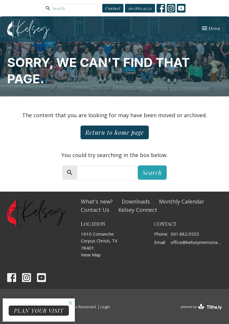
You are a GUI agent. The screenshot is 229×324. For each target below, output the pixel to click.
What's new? (97, 201)
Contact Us (95, 209)
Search (152, 172)
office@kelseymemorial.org (196, 242)
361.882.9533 (140, 8)
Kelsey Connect (137, 209)
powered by (201, 307)
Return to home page (114, 132)
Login (105, 306)
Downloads (136, 201)
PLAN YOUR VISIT (39, 310)
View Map (91, 255)
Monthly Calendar (181, 201)
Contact (112, 8)
